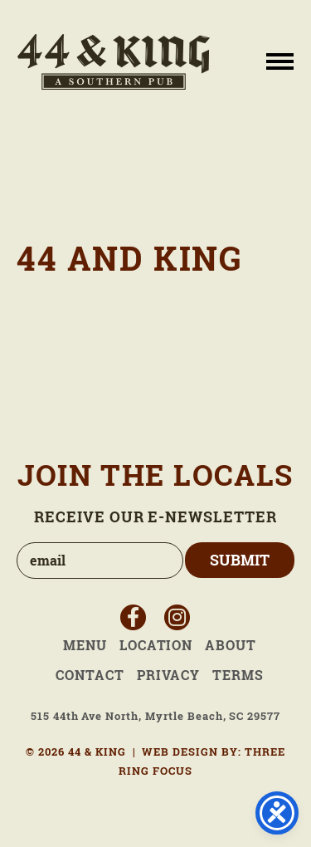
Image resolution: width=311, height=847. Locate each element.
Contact (90, 675)
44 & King (114, 62)
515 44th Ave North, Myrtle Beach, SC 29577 (155, 716)
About (230, 645)
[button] (280, 60)
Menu (85, 645)
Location (156, 645)
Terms (238, 675)
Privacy (168, 675)
